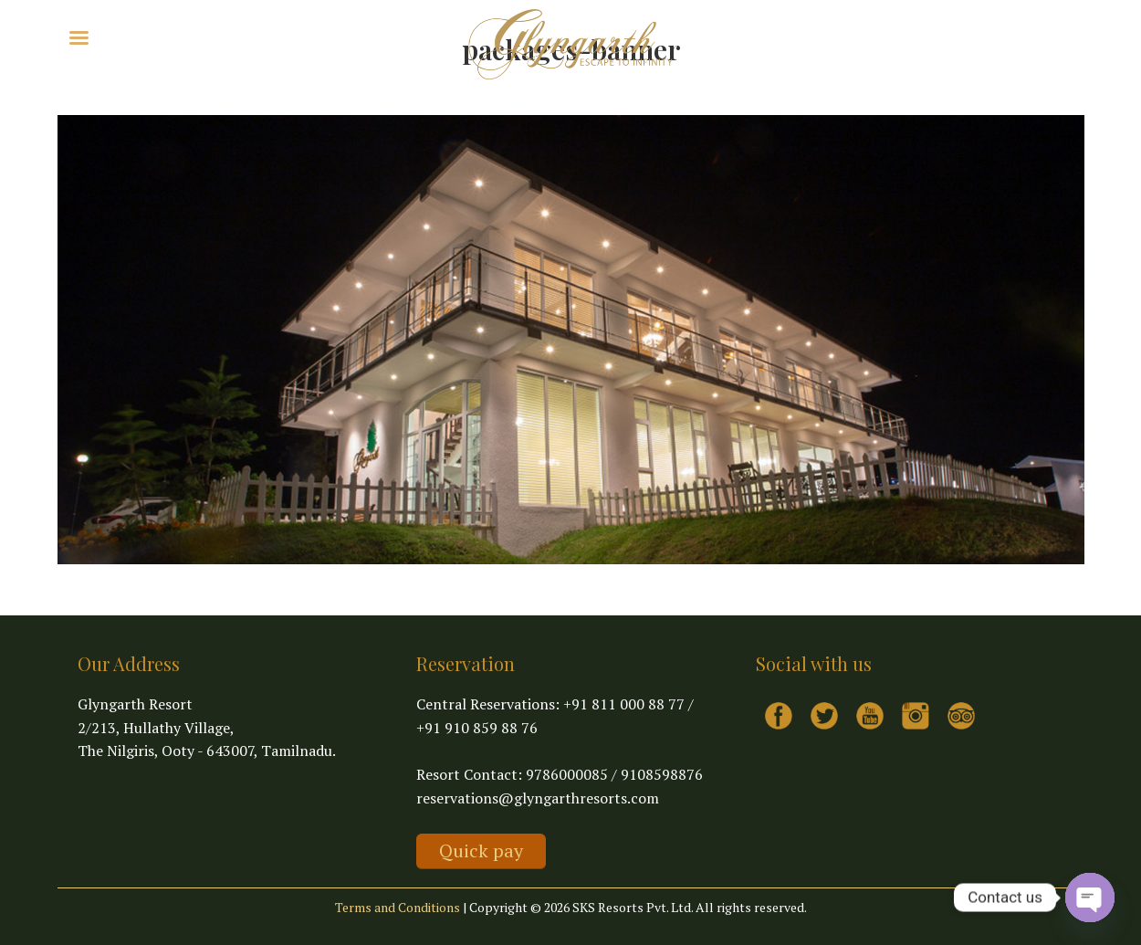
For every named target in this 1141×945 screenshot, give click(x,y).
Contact (323, 36)
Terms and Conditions (397, 907)
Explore (160, 36)
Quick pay (481, 850)
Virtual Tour (246, 36)
